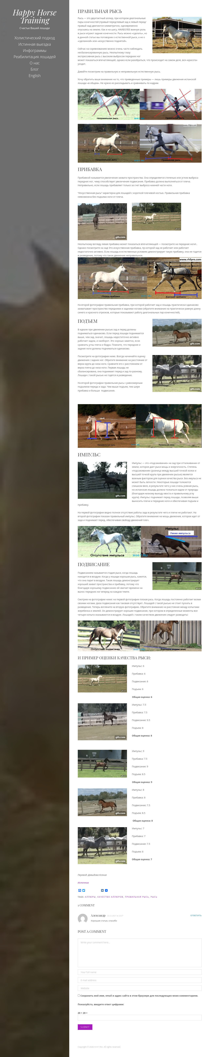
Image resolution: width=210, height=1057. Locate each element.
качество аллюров (110, 897)
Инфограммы (34, 50)
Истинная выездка (34, 44)
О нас (35, 63)
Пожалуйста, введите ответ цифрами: (101, 1004)
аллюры (90, 897)
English (35, 75)
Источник (83, 882)
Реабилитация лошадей (35, 56)
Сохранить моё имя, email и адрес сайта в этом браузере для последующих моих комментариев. (139, 995)
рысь (154, 897)
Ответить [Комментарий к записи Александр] (196, 915)
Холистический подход (34, 37)
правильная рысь (137, 897)
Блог (35, 69)
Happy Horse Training (34, 16)
